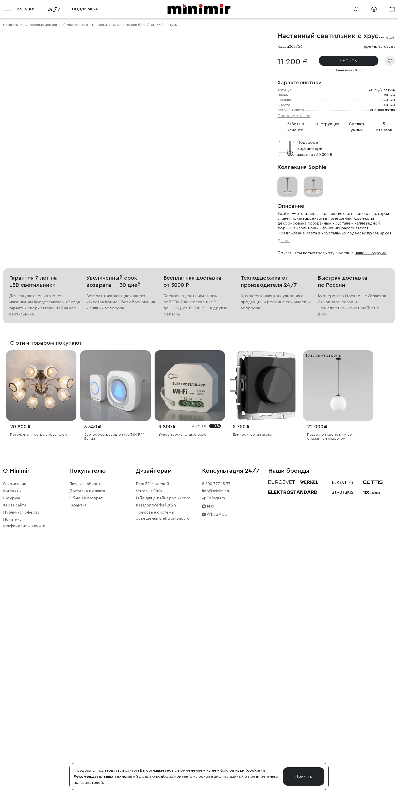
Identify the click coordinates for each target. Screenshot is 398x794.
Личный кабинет (85, 722)
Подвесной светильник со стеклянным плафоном (329, 675)
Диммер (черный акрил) (253, 672)
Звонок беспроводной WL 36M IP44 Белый (114, 675)
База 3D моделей (152, 722)
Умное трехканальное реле (182, 672)
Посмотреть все (293, 116)
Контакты (12, 729)
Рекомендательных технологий (106, 776)
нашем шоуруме (371, 253)
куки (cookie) (248, 770)
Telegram (213, 736)
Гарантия (78, 743)
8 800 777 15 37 (216, 722)
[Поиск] (356, 9)
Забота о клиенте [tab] (295, 127)
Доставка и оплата (87, 729)
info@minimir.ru (216, 729)
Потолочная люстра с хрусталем (38, 672)
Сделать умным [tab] (357, 127)
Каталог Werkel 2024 (156, 743)
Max (208, 744)
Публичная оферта (21, 751)
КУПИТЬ (348, 61)
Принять (303, 776)
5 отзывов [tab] (384, 127)
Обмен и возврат (86, 736)
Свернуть (63, 216)
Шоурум (11, 736)
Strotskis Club (149, 729)
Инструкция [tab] (327, 124)
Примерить (27, 216)
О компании (14, 722)
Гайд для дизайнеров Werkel (163, 736)
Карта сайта (14, 743)
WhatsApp (214, 753)
